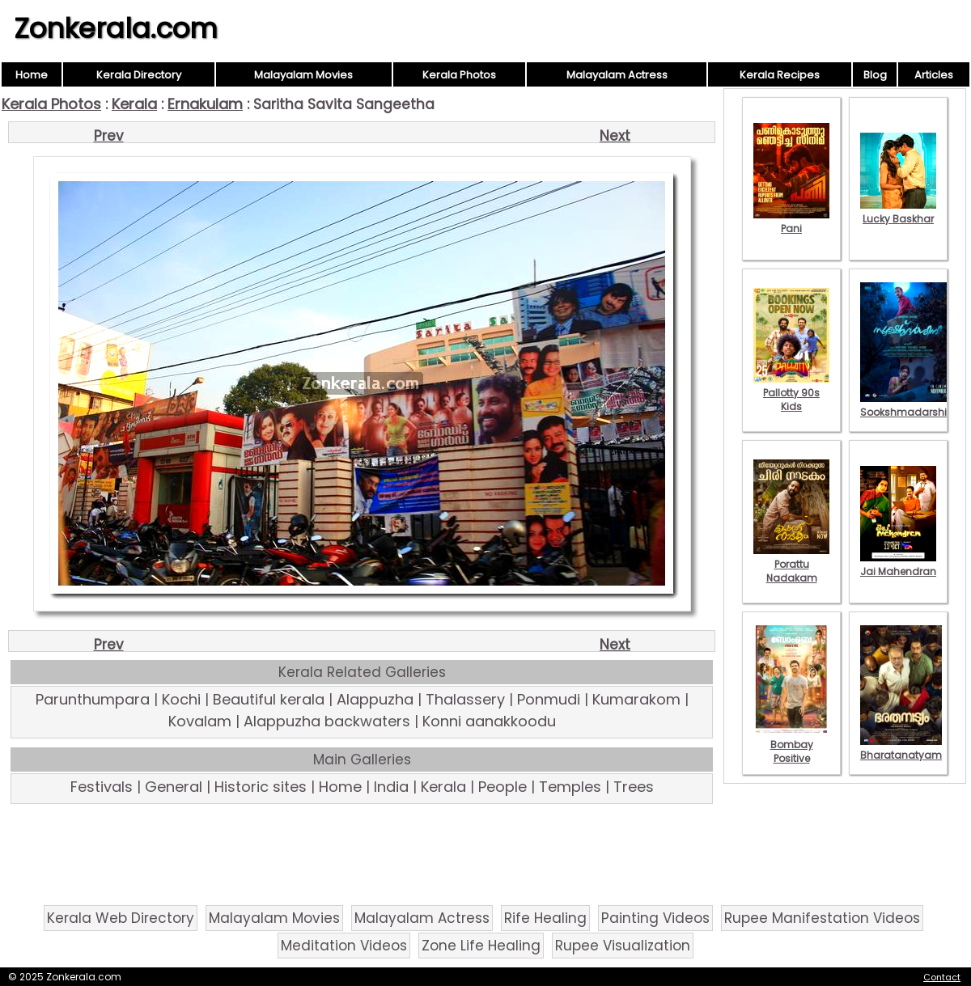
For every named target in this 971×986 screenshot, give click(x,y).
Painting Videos (655, 918)
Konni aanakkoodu (489, 721)
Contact (941, 977)
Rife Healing (545, 918)
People (502, 787)
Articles (933, 75)
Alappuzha (375, 699)
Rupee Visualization (622, 945)
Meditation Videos (344, 945)
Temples (570, 787)
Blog (875, 75)
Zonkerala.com (116, 28)
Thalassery (465, 699)
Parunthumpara (93, 699)
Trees (633, 787)
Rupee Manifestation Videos (822, 918)
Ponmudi (548, 699)
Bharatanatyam (901, 748)
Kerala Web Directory (120, 918)
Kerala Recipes (780, 75)
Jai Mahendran (898, 564)
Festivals (101, 787)
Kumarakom (636, 699)
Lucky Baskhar (898, 212)
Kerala (134, 104)
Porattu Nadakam (791, 564)
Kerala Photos (459, 75)
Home (31, 75)
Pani (791, 221)
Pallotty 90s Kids (791, 392)
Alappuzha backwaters (327, 721)
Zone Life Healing (481, 945)
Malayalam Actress (617, 75)
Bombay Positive (791, 744)
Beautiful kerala (268, 699)
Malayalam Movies (303, 75)
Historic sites (260, 787)
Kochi (181, 699)
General (173, 787)
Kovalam (199, 721)
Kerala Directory (138, 75)
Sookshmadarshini (908, 405)
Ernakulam (205, 104)
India (391, 787)
